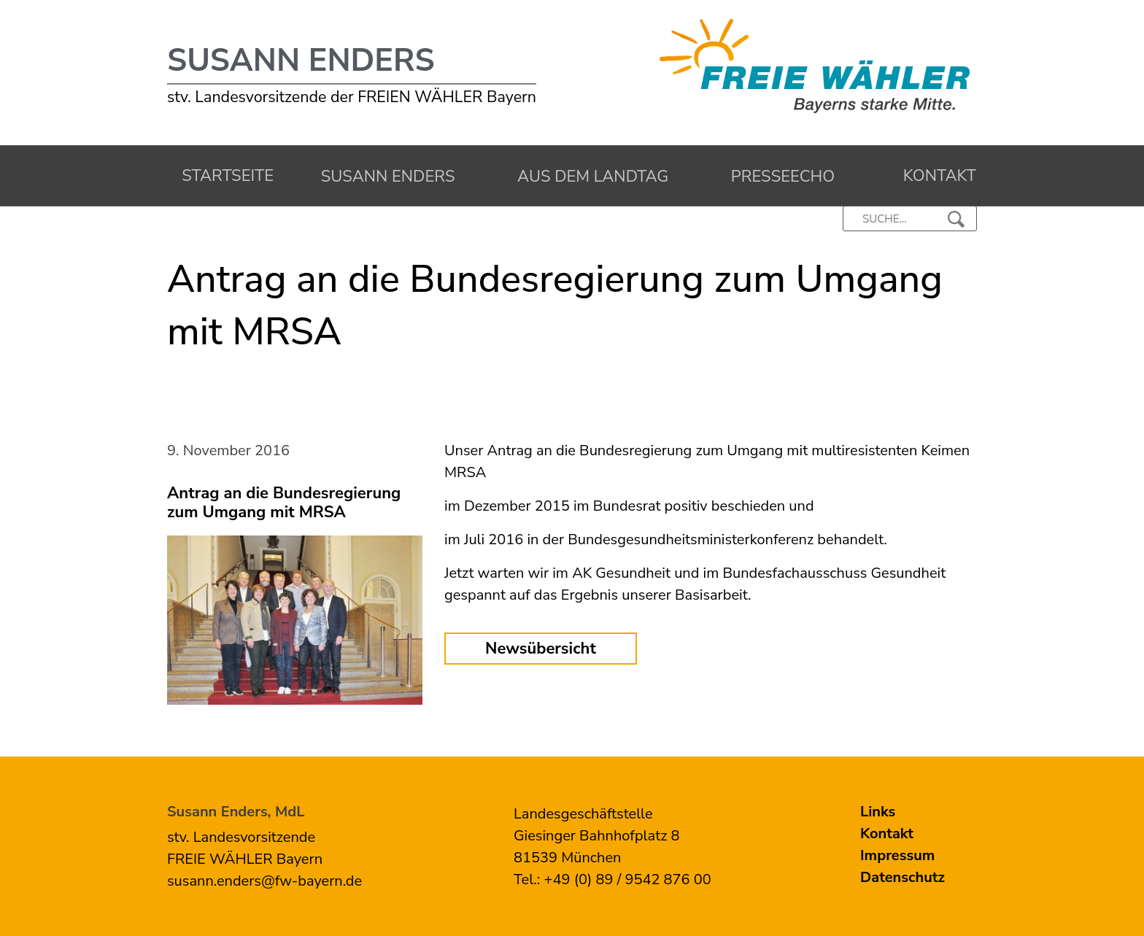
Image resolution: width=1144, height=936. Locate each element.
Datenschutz (902, 877)
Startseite (224, 176)
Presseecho (779, 176)
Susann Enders (301, 60)
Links (877, 811)
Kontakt (934, 176)
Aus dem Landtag (589, 176)
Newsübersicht (540, 649)
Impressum (897, 855)
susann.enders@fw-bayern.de (264, 881)
